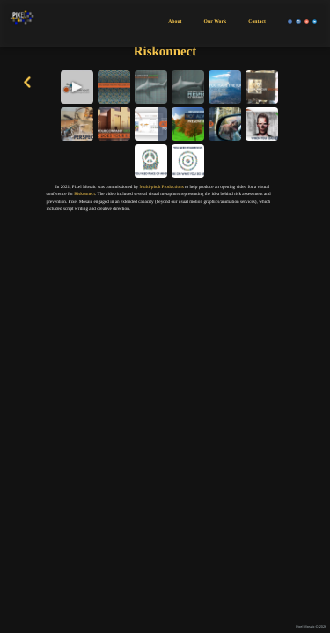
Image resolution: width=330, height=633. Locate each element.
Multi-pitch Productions (161, 187)
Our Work (215, 22)
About (174, 22)
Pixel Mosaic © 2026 (311, 627)
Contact (257, 22)
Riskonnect (84, 194)
